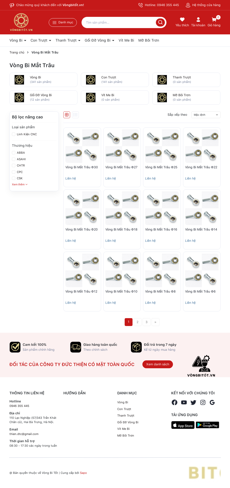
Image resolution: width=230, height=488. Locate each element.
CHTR (20, 165)
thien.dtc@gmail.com (23, 434)
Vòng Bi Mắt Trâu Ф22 (201, 167)
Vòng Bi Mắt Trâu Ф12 (81, 291)
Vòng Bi (16, 40)
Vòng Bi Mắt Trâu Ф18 (121, 229)
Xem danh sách (157, 364)
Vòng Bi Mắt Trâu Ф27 (121, 167)
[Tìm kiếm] (160, 22)
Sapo (83, 473)
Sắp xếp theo (177, 114)
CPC (19, 172)
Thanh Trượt (66, 40)
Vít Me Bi (126, 40)
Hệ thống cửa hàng (203, 5)
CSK (19, 178)
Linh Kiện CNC (26, 134)
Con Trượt (40, 40)
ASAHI (21, 159)
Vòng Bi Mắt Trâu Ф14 (201, 229)
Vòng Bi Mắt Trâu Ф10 (121, 291)
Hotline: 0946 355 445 (158, 5)
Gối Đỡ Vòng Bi (98, 40)
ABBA (20, 152)
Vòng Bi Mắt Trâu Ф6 (200, 291)
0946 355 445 (19, 406)
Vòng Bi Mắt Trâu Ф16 (161, 229)
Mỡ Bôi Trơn (148, 40)
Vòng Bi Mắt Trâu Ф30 (81, 167)
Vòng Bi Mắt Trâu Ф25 (161, 167)
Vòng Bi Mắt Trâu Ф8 (160, 291)
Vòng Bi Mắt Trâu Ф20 (81, 229)
